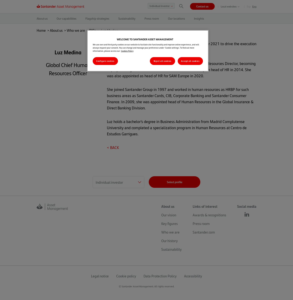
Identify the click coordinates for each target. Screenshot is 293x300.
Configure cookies (105, 61)
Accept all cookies (190, 61)
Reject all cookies (162, 61)
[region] (148, 51)
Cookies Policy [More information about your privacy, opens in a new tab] (127, 50)
